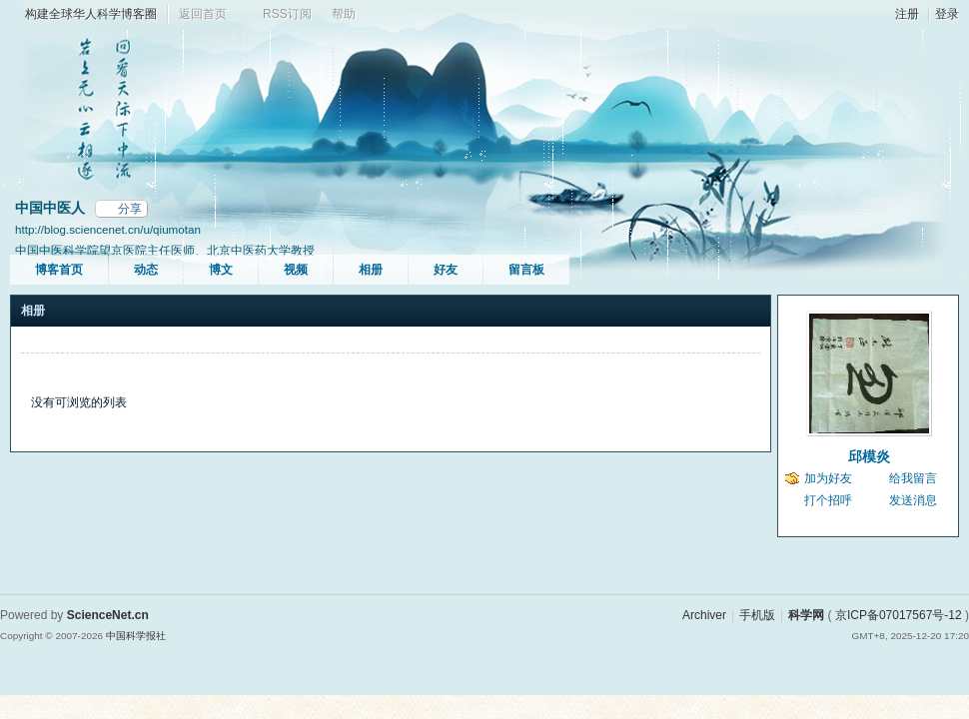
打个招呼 (828, 500)
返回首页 (203, 14)
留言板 (526, 270)
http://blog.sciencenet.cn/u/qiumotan (108, 229)
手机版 (757, 615)
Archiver (704, 615)
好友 (446, 270)
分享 (130, 209)
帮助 (344, 14)
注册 (907, 14)
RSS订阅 (287, 14)
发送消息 (913, 500)
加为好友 (828, 478)
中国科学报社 (136, 635)
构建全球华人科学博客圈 (91, 14)
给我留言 (913, 478)
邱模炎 (869, 456)
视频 (296, 270)
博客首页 (59, 270)
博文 (221, 270)
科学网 (806, 615)
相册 (371, 270)
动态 (146, 270)
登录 (947, 14)
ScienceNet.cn (108, 615)
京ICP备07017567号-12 (898, 615)
